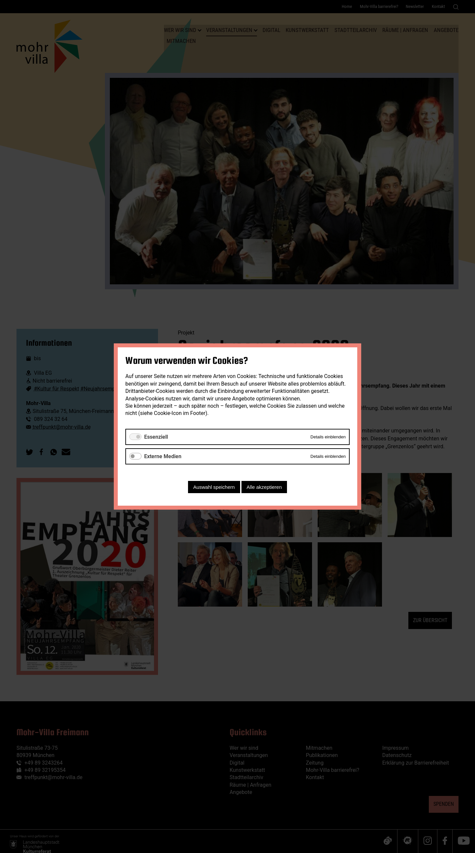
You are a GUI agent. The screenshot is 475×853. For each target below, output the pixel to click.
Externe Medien (162, 456)
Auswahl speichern (214, 487)
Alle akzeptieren (264, 487)
